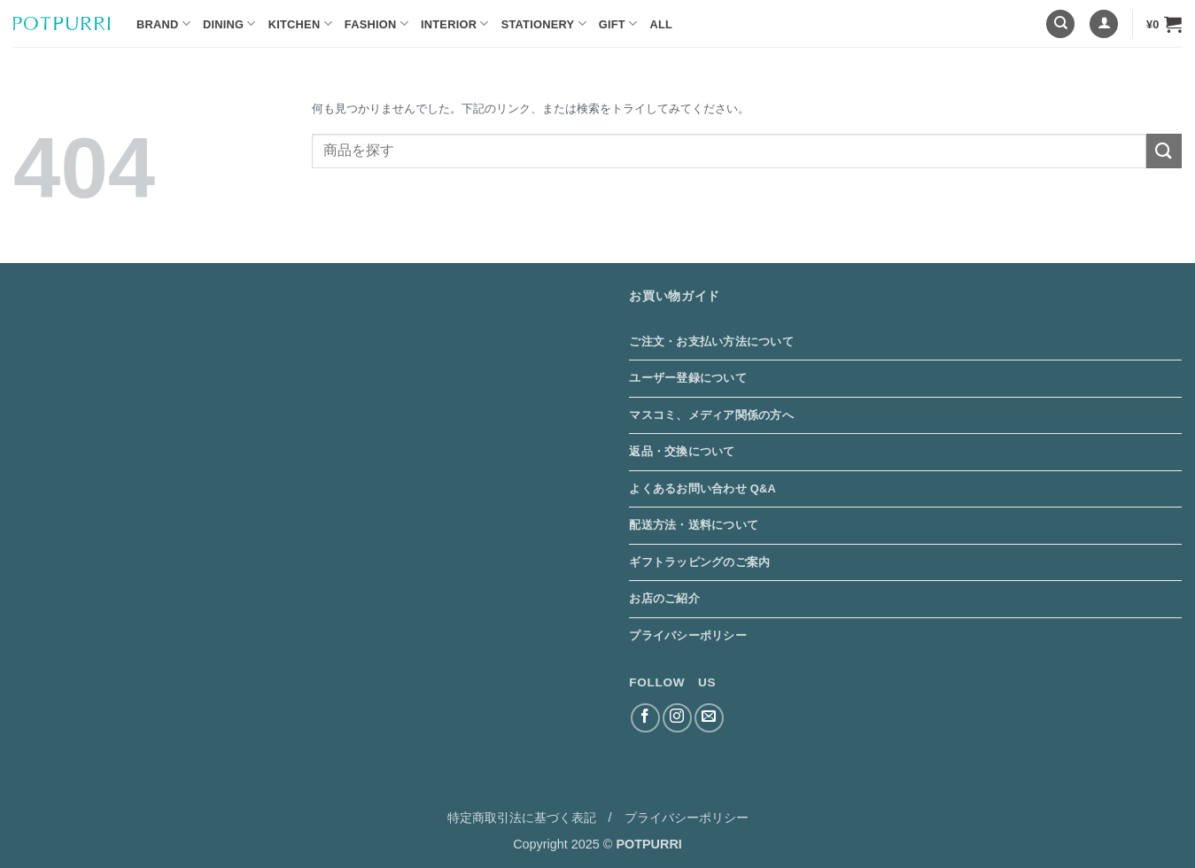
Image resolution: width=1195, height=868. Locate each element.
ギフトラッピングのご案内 (699, 562)
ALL (660, 24)
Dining (229, 23)
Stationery (543, 23)
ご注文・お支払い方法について (711, 341)
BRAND (163, 23)
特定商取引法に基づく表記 (521, 817)
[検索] (1060, 24)
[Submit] (1164, 151)
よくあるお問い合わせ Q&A (702, 488)
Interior (455, 23)
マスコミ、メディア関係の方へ (711, 415)
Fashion (376, 23)
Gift (618, 23)
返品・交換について (681, 451)
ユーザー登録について (688, 377)
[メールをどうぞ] (709, 717)
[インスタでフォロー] (677, 717)
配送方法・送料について (693, 524)
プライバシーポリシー (688, 635)
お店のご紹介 (664, 598)
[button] (1104, 24)
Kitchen (300, 23)
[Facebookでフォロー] (645, 717)
